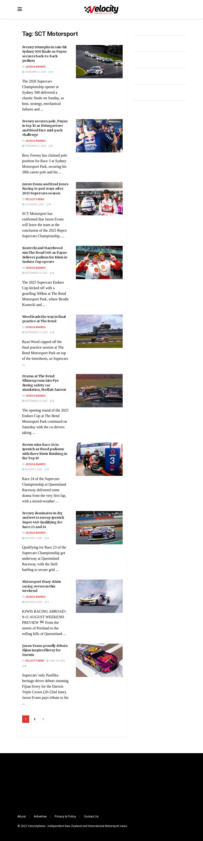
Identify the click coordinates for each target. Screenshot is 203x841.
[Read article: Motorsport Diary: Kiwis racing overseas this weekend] (99, 596)
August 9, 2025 (32, 469)
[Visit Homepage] (101, 9)
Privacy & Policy (65, 816)
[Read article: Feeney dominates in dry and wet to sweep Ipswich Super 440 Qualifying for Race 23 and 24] (99, 527)
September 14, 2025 (35, 273)
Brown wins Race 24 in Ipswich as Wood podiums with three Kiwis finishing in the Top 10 (44, 451)
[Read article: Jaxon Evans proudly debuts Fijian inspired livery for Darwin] (99, 660)
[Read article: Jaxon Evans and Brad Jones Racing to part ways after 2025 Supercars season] (99, 198)
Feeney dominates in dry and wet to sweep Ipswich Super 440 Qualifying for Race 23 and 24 (43, 520)
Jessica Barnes (35, 67)
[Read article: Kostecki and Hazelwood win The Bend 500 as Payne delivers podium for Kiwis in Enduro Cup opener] (99, 262)
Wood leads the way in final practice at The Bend (44, 319)
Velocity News (34, 199)
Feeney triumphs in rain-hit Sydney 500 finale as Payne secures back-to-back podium (44, 54)
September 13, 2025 (35, 332)
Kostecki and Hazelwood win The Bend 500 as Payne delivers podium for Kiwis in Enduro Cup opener (44, 255)
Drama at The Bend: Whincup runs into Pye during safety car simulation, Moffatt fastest (44, 383)
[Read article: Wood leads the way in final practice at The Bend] (99, 331)
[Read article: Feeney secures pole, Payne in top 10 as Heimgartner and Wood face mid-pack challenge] (99, 135)
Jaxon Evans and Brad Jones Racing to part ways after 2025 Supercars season (45, 188)
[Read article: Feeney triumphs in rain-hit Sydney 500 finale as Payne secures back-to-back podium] (99, 61)
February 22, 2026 (34, 72)
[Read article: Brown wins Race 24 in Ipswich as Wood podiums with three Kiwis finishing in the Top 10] (99, 459)
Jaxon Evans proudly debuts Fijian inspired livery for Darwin (45, 650)
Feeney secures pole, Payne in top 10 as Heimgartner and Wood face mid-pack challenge (45, 128)
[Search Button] (183, 9)
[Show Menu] (20, 9)
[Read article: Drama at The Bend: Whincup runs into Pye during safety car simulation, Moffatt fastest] (99, 390)
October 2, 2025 (33, 204)
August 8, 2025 (32, 602)
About (22, 816)
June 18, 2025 (55, 661)
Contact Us (91, 816)
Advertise (40, 816)
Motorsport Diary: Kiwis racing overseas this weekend (41, 586)
